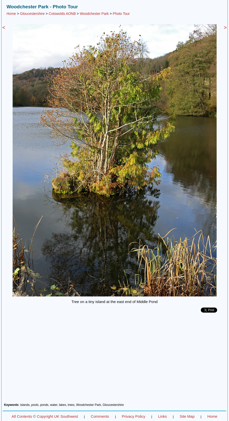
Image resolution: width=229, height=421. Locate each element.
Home (11, 14)
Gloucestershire (32, 14)
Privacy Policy (133, 416)
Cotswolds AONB (62, 14)
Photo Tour (121, 14)
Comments (100, 416)
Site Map (187, 416)
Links (162, 416)
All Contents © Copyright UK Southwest (45, 416)
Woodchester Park (94, 14)
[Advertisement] (114, 359)
